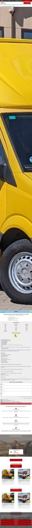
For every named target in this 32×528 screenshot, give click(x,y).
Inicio (1, 6)
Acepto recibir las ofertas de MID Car (28, 398)
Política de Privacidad (19, 402)
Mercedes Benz (10, 6)
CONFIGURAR (16, 520)
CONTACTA (27, 0)
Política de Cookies (11, 517)
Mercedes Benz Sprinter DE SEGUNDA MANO (16, 466)
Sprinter (13, 6)
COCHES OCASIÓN (27, 3)
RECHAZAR (16, 522)
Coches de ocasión (5, 6)
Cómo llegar (17, 0)
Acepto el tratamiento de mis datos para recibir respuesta (26, 396)
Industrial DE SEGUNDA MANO (16, 490)
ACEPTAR (16, 524)
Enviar (16, 403)
